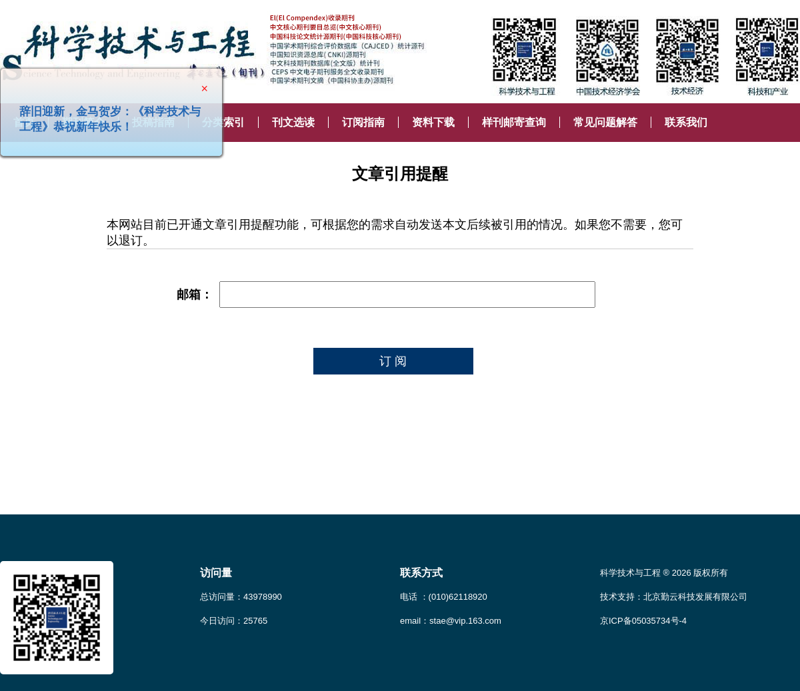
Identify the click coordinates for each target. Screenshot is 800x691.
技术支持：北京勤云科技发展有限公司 (673, 597)
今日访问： (233, 621)
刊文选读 (293, 122)
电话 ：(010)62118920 (443, 597)
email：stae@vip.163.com (450, 621)
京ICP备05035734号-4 (643, 621)
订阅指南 (363, 122)
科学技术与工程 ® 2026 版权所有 (664, 573)
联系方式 (421, 572)
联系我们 (686, 122)
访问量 (216, 572)
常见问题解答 (605, 122)
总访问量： (241, 597)
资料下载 (433, 122)
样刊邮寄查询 (514, 122)
